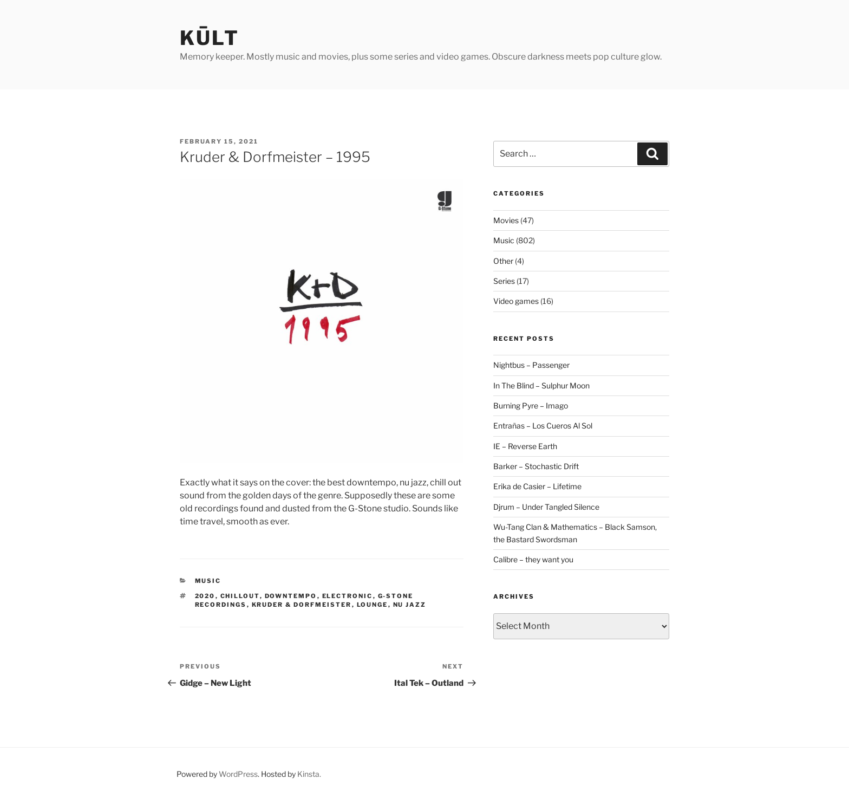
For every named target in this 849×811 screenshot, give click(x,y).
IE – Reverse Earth (525, 446)
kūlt (209, 38)
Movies (506, 220)
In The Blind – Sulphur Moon (541, 385)
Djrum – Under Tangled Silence (546, 506)
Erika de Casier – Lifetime (537, 486)
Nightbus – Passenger (531, 364)
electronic (347, 596)
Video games (516, 301)
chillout (240, 596)
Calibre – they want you (533, 559)
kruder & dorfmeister (302, 604)
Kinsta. (309, 773)
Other (503, 260)
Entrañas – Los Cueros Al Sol (542, 425)
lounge (372, 604)
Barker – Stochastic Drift (536, 466)
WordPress (238, 773)
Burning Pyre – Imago (530, 405)
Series (504, 281)
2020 (205, 596)
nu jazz (410, 604)
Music (208, 581)
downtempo (291, 596)
